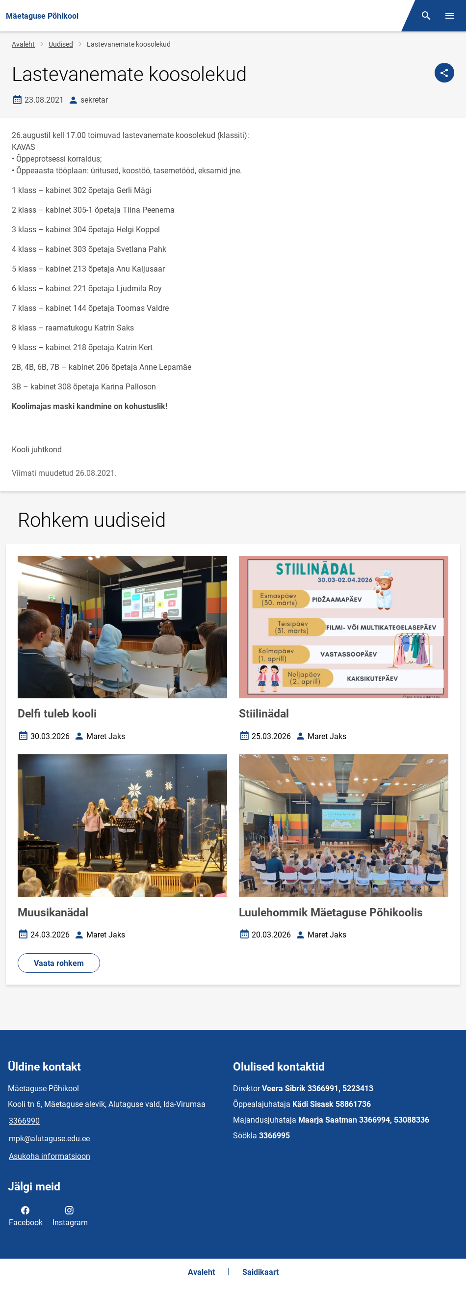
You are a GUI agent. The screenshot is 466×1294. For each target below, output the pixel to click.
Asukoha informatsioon (49, 1156)
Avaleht (23, 44)
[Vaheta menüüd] (450, 16)
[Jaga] (444, 73)
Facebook (26, 1215)
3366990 (24, 1121)
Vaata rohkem (59, 963)
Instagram (70, 1215)
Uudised (61, 44)
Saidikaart (260, 1272)
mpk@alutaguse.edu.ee (49, 1138)
